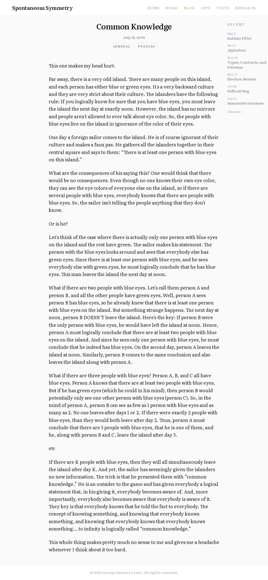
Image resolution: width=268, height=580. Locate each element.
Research (245, 7)
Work (171, 7)
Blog (189, 7)
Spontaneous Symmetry (42, 7)
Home (153, 7)
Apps (206, 7)
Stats (223, 7)
